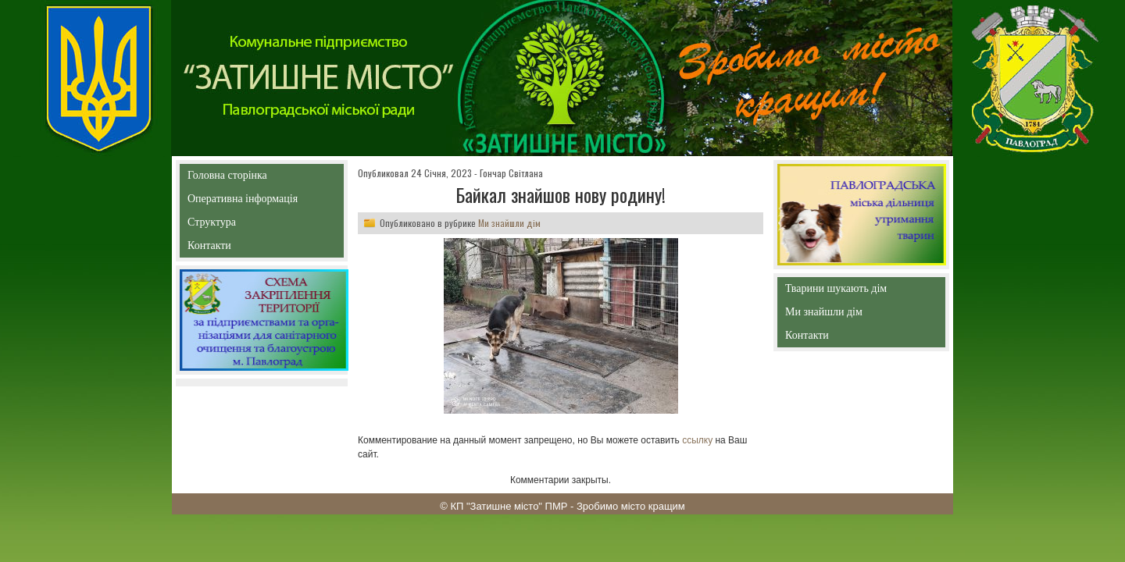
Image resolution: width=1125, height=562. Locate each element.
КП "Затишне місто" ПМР (508, 506)
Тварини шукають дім (840, 292)
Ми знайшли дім (509, 222)
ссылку (697, 440)
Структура (239, 225)
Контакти (245, 249)
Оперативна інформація (243, 202)
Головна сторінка (261, 175)
